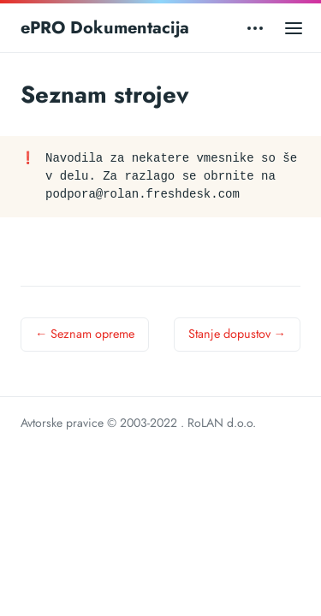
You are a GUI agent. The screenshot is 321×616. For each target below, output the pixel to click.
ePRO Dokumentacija (105, 27)
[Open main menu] (293, 28)
